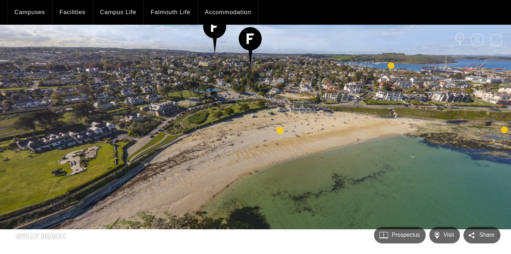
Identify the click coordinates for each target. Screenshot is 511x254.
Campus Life (118, 12)
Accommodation (228, 12)
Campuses (29, 12)
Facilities (73, 12)
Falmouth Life (171, 12)
